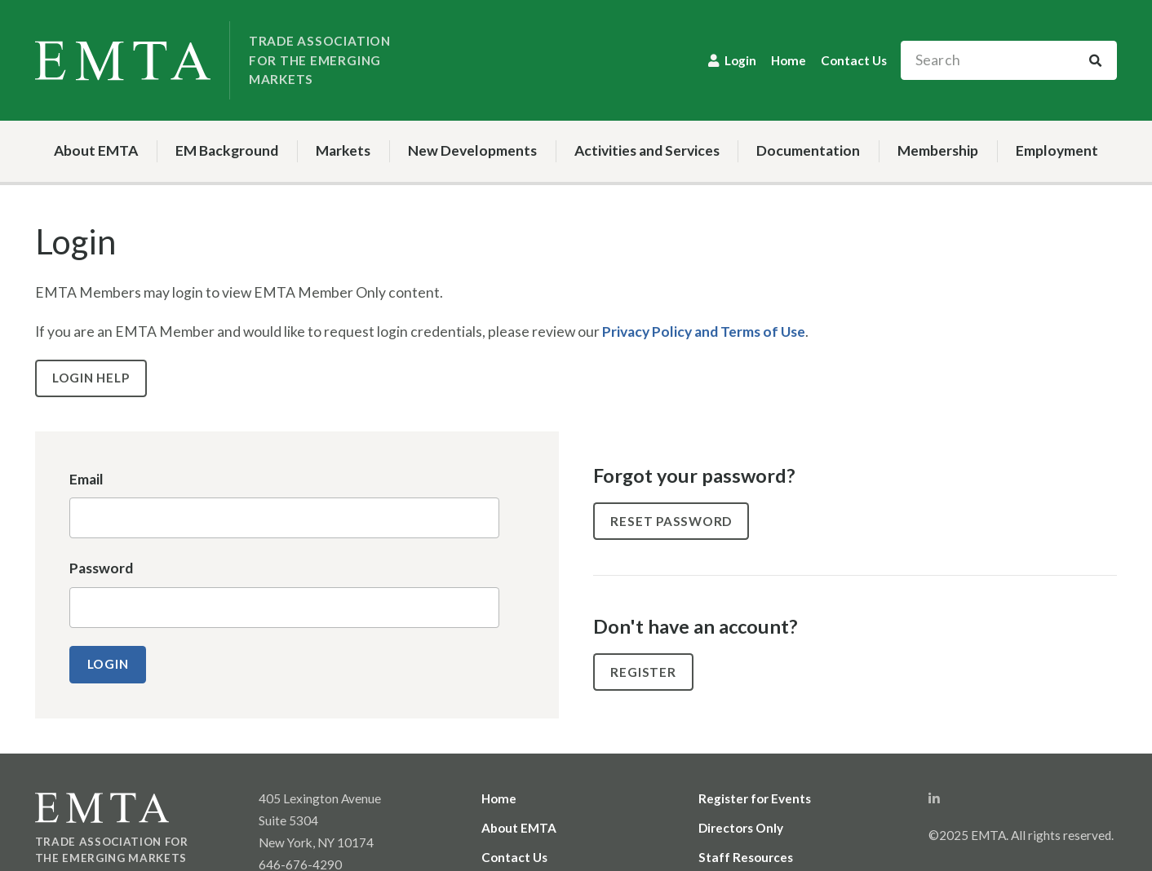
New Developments (472, 150)
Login (740, 60)
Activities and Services (647, 150)
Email (86, 479)
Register (643, 672)
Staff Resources (745, 857)
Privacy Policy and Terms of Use (703, 331)
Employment (1057, 150)
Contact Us (854, 60)
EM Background (226, 150)
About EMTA (96, 150)
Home (788, 60)
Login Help (91, 377)
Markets (343, 150)
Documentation (808, 150)
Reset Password (671, 521)
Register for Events (754, 798)
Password (101, 568)
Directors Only (740, 827)
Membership (937, 150)
